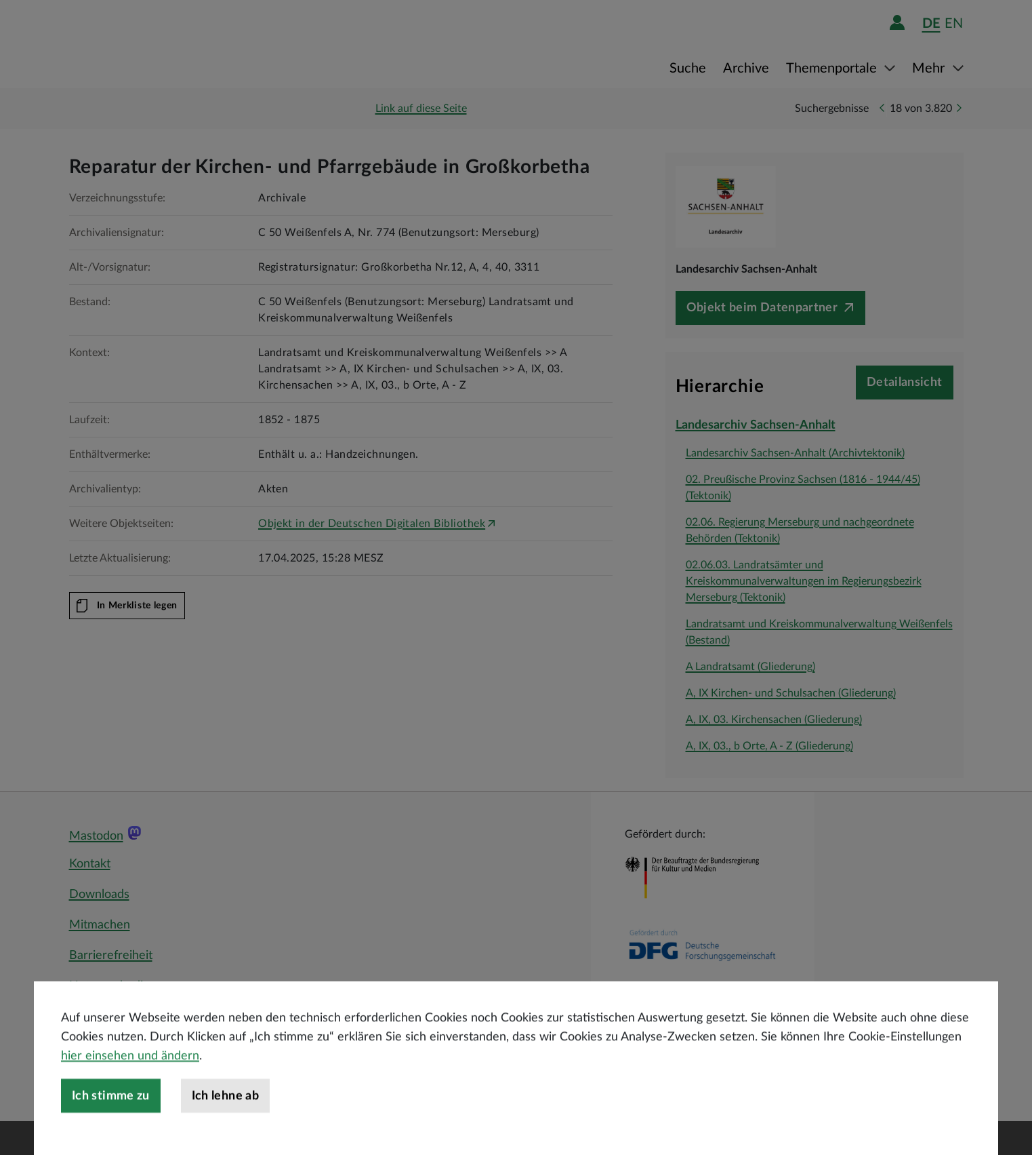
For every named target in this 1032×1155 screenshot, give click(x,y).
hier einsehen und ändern (130, 1100)
